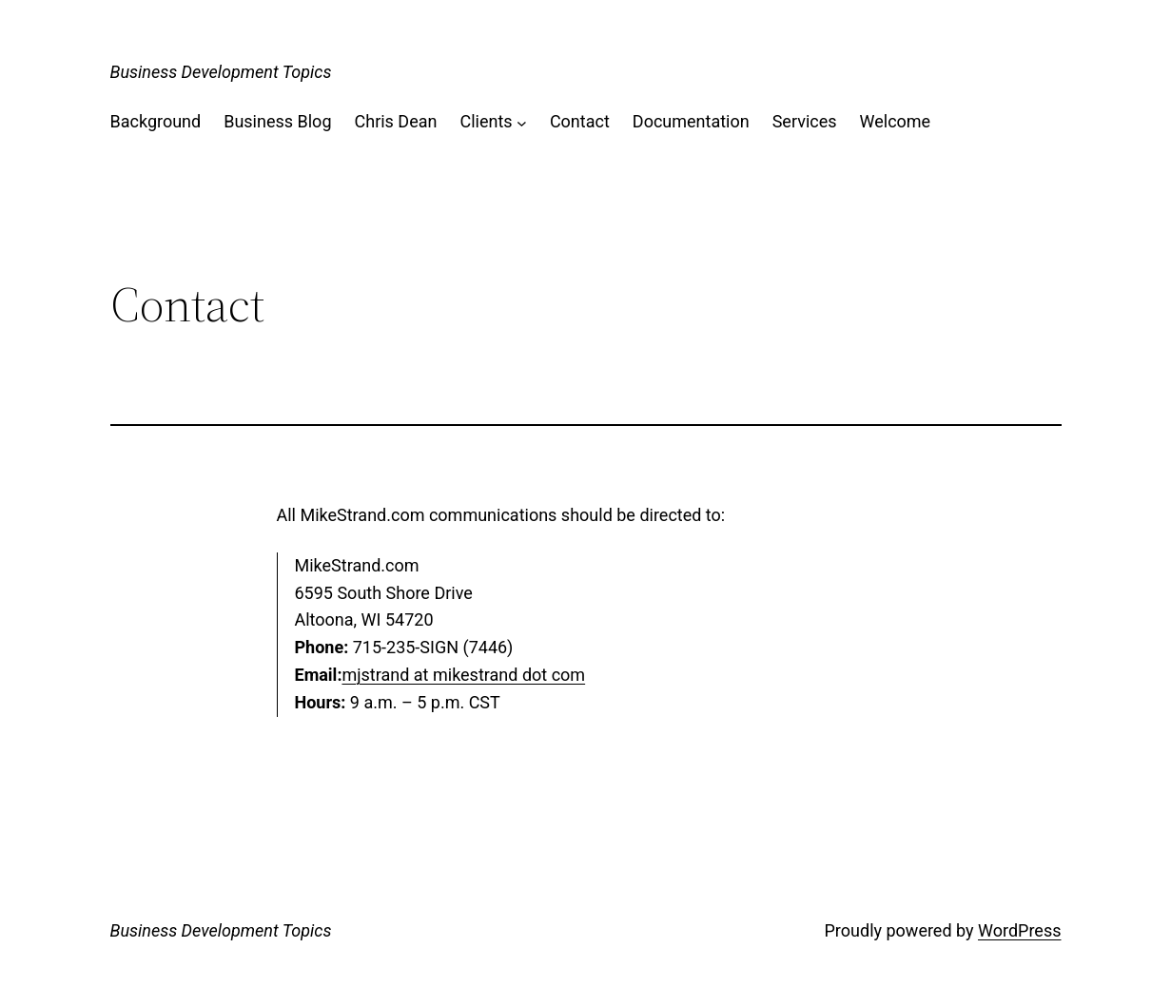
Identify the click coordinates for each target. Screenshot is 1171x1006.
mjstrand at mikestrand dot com (463, 675)
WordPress (1019, 930)
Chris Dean (396, 121)
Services (804, 121)
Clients (485, 121)
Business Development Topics (221, 72)
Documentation (691, 121)
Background (156, 121)
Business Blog (277, 121)
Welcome (895, 121)
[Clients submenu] (522, 122)
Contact (580, 121)
